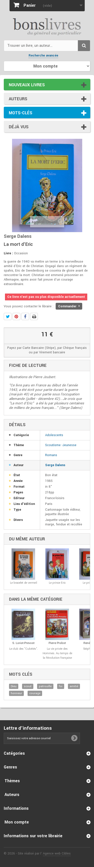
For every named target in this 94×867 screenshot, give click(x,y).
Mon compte (17, 822)
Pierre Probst (57, 643)
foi (60, 686)
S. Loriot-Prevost (23, 643)
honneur (16, 693)
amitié (74, 686)
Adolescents (54, 435)
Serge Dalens (55, 465)
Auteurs (18, 99)
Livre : (8, 253)
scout (28, 686)
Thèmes (12, 781)
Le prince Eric (57, 583)
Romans (51, 455)
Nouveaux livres (27, 85)
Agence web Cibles (57, 853)
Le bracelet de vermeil (23, 583)
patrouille (45, 686)
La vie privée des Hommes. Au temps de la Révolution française (57, 653)
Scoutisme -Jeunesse (60, 445)
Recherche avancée (43, 55)
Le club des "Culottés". (23, 649)
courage (34, 693)
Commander (69, 306)
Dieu (14, 686)
